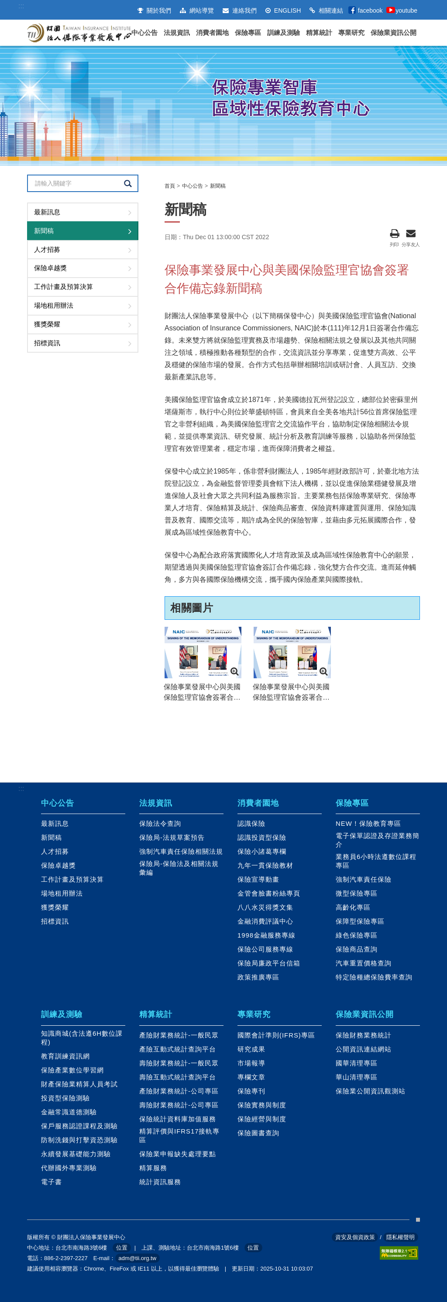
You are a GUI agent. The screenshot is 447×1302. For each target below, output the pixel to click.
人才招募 (47, 249)
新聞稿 (44, 230)
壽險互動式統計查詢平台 (177, 1077)
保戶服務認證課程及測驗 (79, 1126)
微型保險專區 (357, 893)
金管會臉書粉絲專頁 (268, 893)
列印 (394, 232)
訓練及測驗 (283, 32)
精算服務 (153, 1168)
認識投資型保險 (261, 837)
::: (21, 6)
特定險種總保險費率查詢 (374, 977)
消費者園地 (212, 32)
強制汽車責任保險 (364, 879)
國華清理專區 (357, 1063)
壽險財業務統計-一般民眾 (179, 1063)
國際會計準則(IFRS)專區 (276, 1035)
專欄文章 (251, 1077)
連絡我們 (240, 10)
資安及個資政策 (355, 1237)
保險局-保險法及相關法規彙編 (179, 868)
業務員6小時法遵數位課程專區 (376, 861)
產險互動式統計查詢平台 (177, 1049)
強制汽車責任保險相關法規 (181, 851)
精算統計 (319, 32)
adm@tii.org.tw (137, 1258)
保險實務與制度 (261, 1105)
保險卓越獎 (50, 267)
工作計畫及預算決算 (63, 286)
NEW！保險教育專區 (368, 823)
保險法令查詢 (160, 823)
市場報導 (251, 1063)
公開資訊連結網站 (364, 1049)
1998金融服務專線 (266, 935)
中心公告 (144, 32)
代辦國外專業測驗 (69, 1168)
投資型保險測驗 (65, 1098)
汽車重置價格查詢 (364, 963)
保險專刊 (251, 1091)
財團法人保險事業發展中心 (79, 33)
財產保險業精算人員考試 (79, 1084)
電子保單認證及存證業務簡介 (377, 840)
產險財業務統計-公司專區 (179, 1091)
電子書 (51, 1181)
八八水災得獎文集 (265, 907)
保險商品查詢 (357, 949)
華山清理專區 (357, 1077)
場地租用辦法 (53, 305)
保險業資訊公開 (393, 32)
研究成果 (251, 1049)
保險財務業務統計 (364, 1035)
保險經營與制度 (261, 1119)
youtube (406, 10)
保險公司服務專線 (265, 949)
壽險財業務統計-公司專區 (179, 1105)
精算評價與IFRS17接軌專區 (179, 1136)
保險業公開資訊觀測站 (371, 1091)
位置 (121, 1247)
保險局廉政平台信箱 (268, 963)
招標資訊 (47, 343)
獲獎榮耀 (47, 324)
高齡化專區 (353, 907)
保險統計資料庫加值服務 (177, 1119)
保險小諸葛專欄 (261, 851)
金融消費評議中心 (265, 921)
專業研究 (351, 32)
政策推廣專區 (258, 977)
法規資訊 (177, 32)
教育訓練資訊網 (65, 1056)
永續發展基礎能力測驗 (76, 1154)
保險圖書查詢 (258, 1133)
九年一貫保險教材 (265, 865)
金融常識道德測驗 (69, 1112)
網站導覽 (197, 10)
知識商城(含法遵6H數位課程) (82, 1038)
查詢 (128, 183)
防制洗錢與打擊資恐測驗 (79, 1140)
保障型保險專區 (360, 921)
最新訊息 (47, 212)
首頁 (170, 186)
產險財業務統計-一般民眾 (179, 1035)
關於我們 (154, 10)
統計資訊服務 (160, 1181)
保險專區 (248, 32)
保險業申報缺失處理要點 (177, 1154)
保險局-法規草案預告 (172, 837)
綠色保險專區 (357, 935)
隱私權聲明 (400, 1237)
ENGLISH (283, 10)
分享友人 (410, 232)
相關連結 (326, 10)
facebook (370, 10)
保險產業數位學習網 (72, 1070)
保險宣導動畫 (258, 879)
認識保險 (251, 823)
